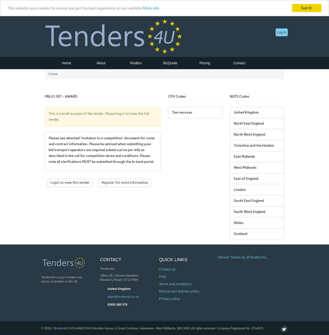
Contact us (167, 269)
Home (66, 63)
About (101, 63)
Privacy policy (169, 299)
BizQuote (170, 63)
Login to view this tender (70, 182)
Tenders (135, 63)
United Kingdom (119, 288)
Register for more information (125, 182)
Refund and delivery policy (179, 291)
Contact (239, 63)
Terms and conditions (175, 284)
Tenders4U (60, 328)
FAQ (162, 277)
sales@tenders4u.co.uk (123, 296)
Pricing (205, 63)
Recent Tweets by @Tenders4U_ (243, 257)
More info (151, 8)
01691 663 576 (117, 304)
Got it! (306, 8)
